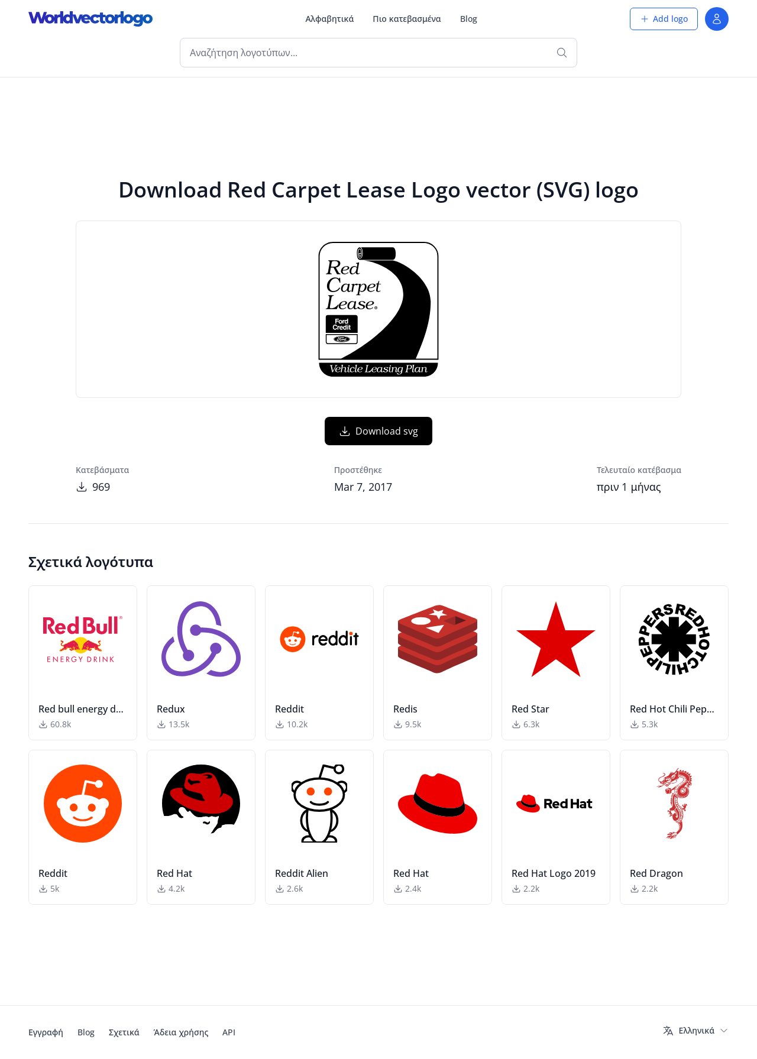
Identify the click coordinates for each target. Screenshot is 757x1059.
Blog (468, 18)
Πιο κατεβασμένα (407, 18)
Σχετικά (124, 1032)
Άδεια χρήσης (181, 1032)
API (228, 1032)
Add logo (664, 18)
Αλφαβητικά (329, 18)
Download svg (378, 431)
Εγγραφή (45, 1032)
